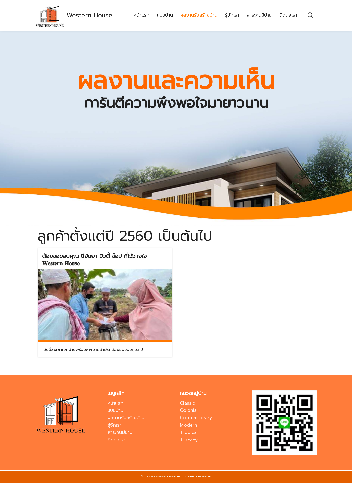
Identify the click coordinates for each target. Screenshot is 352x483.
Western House (89, 15)
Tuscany (189, 439)
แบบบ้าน (165, 15)
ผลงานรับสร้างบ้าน (198, 15)
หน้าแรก (141, 15)
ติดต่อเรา (288, 15)
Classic (187, 403)
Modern (188, 425)
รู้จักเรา (232, 15)
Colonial (189, 410)
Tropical (189, 432)
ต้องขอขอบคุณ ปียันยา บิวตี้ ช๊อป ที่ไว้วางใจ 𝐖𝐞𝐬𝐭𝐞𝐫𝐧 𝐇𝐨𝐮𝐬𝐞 (94, 260)
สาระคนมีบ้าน (259, 15)
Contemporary (196, 417)
